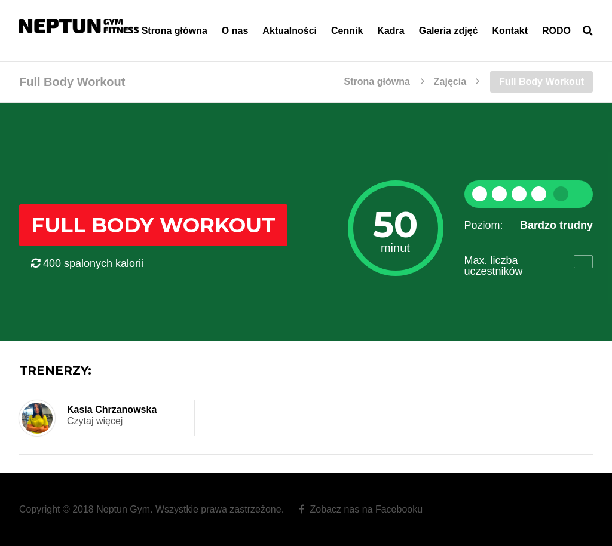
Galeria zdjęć (448, 31)
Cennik (347, 31)
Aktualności (289, 31)
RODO (556, 31)
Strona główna (174, 31)
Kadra (390, 31)
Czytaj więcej (95, 421)
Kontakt (510, 31)
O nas (235, 31)
